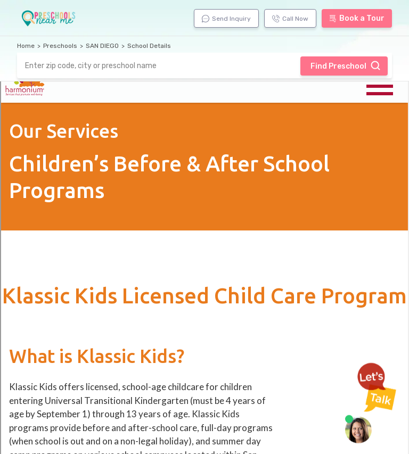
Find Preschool (345, 65)
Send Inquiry (226, 18)
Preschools (60, 45)
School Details (149, 45)
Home (26, 45)
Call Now (290, 18)
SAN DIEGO (102, 45)
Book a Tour (357, 18)
